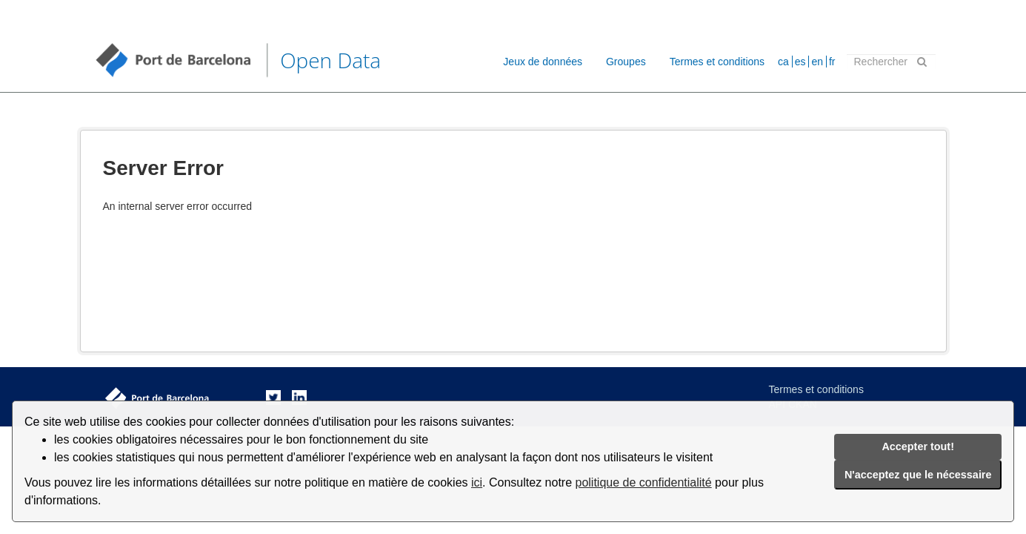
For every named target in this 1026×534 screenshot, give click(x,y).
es (800, 61)
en (817, 61)
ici (476, 482)
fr (832, 61)
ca (783, 61)
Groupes (626, 61)
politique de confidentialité (644, 482)
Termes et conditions (717, 61)
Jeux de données (542, 61)
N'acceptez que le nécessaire (918, 475)
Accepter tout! (918, 446)
